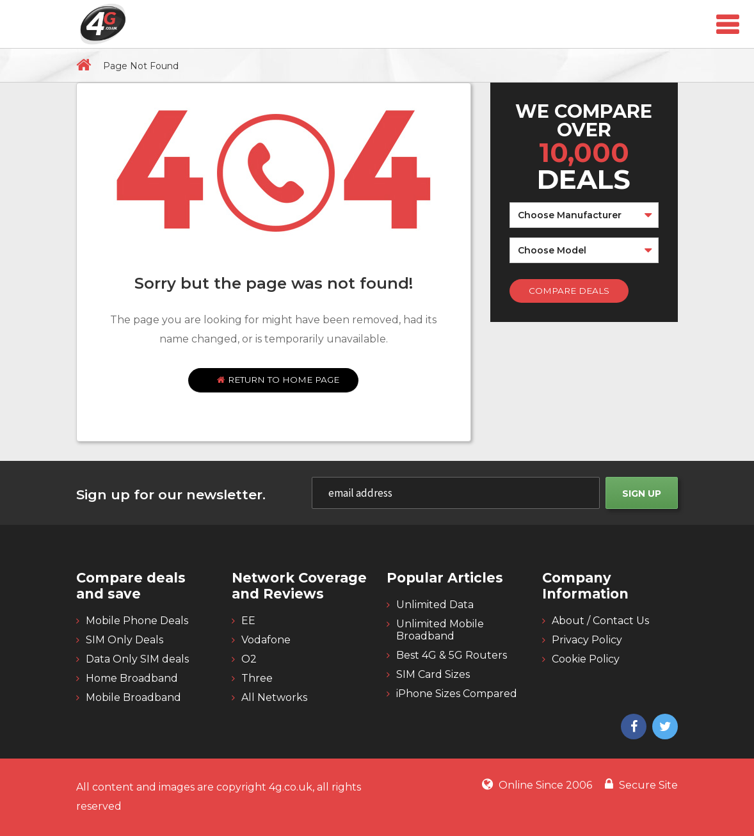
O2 (249, 659)
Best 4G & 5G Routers (451, 655)
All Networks (274, 697)
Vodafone (266, 640)
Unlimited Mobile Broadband (440, 630)
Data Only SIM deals (137, 659)
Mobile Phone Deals (137, 621)
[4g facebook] (632, 728)
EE (248, 621)
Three (257, 678)
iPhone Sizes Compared (456, 693)
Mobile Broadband (133, 697)
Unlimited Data (435, 605)
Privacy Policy (587, 640)
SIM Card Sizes (433, 674)
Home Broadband (132, 678)
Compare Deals (569, 290)
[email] (456, 493)
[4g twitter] (663, 728)
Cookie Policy (586, 659)
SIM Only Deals (124, 640)
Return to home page (278, 379)
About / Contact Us (600, 621)
